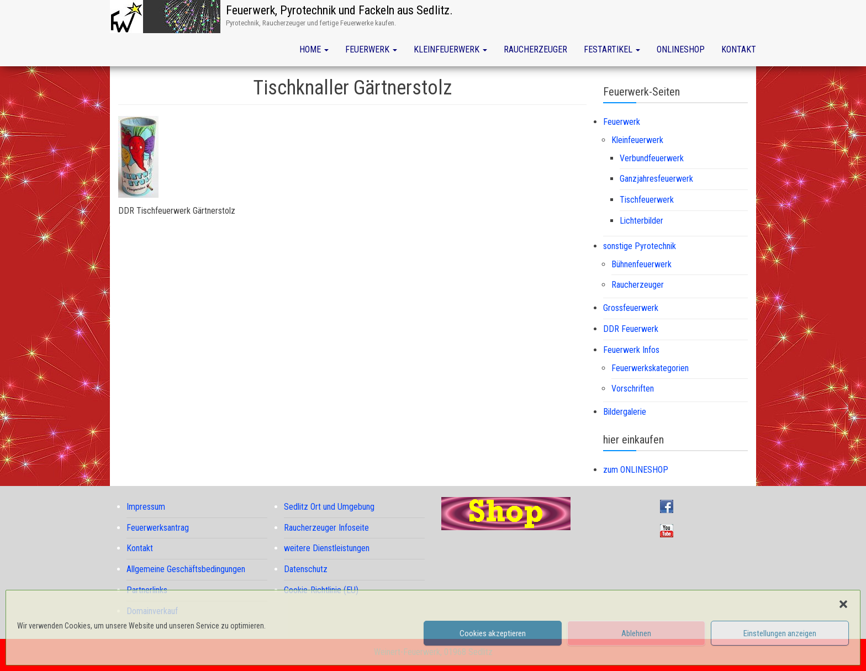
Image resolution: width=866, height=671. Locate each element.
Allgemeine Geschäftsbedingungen (185, 569)
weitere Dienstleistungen (326, 548)
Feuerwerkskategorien (650, 368)
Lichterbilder (641, 220)
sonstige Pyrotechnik (639, 246)
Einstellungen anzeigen (779, 633)
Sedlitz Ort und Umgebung (329, 506)
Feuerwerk (371, 49)
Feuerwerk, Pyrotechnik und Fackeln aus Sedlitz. (339, 10)
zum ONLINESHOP (635, 469)
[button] (843, 604)
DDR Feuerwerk (630, 329)
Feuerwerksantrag (157, 527)
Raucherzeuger (535, 49)
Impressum (145, 506)
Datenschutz (306, 569)
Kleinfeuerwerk (450, 49)
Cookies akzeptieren (493, 633)
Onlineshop (681, 49)
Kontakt (738, 49)
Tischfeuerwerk (647, 199)
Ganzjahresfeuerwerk (656, 178)
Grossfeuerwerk (630, 308)
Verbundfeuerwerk (652, 158)
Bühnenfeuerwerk (641, 264)
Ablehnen (636, 633)
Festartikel (612, 49)
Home (314, 49)
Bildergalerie (624, 411)
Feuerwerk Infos (631, 350)
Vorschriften (632, 388)
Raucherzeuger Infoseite (326, 527)
